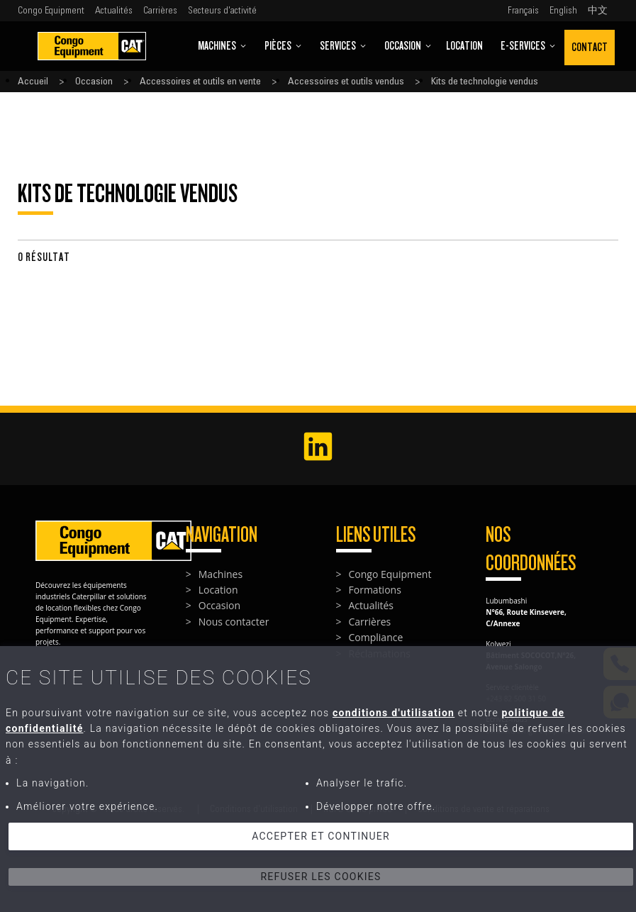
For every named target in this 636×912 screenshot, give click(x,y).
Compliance (376, 637)
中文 (598, 11)
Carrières (160, 11)
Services (343, 45)
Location (464, 45)
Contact (589, 47)
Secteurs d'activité (222, 11)
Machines (222, 45)
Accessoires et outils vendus (346, 82)
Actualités (114, 11)
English (563, 11)
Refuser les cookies (320, 876)
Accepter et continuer (321, 836)
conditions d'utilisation (393, 712)
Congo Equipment (51, 11)
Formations (375, 589)
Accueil (33, 82)
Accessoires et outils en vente (200, 82)
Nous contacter (234, 621)
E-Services (528, 45)
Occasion (408, 45)
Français (523, 11)
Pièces (283, 45)
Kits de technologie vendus (484, 82)
